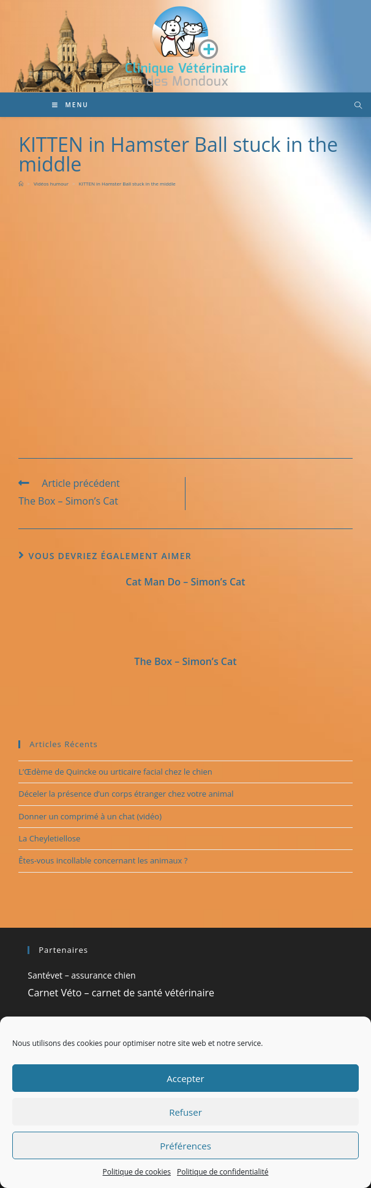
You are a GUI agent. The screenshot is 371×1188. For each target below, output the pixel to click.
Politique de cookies (137, 1172)
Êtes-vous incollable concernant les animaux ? (102, 860)
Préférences (185, 1146)
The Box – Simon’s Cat (185, 661)
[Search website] (358, 106)
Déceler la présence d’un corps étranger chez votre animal (125, 793)
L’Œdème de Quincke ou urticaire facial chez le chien (115, 771)
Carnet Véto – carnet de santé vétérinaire (121, 992)
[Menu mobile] (70, 104)
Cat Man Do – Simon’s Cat (185, 581)
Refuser (185, 1112)
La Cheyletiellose (49, 838)
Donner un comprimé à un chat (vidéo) (90, 816)
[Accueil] (20, 183)
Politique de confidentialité (222, 1172)
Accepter (185, 1078)
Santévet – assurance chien (81, 975)
